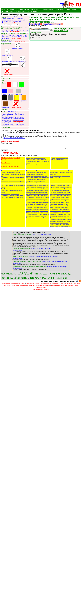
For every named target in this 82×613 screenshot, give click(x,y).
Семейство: (5, 128)
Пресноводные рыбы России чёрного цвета (36, 180)
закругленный (22, 59)
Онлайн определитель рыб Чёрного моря (47, 284)
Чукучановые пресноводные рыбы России (60, 193)
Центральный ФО (12, 17)
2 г (27, 33)
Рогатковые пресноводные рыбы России (59, 203)
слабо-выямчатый (17, 46)
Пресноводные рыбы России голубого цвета (36, 176)
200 (7, 31)
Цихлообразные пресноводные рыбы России (36, 193)
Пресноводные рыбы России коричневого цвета (37, 183)
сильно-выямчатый (7, 52)
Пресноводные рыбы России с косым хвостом (12, 198)
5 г (3, 35)
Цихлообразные (19, 114)
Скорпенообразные (7, 124)
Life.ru (72, 4)
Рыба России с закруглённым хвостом (10, 194)
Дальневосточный (7, 23)
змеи (36, 275)
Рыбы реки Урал (45, 286)
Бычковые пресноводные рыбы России (59, 213)
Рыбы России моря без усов (57, 160)
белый (15, 85)
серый (10, 98)
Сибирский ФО (16, 21)
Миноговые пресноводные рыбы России (59, 225)
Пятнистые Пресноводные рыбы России (10, 173)
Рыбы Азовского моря (57, 286)
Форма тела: (6, 78)
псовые (54, 274)
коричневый (5, 104)
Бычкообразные (6, 120)
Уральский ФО (6, 21)
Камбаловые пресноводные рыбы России (60, 227)
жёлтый (16, 98)
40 (17, 30)
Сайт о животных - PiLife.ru (41, 290)
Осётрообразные (13, 111)
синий (4, 92)
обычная (4, 41)
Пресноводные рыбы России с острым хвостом (12, 196)
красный (9, 85)
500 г (26, 35)
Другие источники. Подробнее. (14, 138)
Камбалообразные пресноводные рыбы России (37, 211)
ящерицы (66, 274)
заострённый (10, 65)
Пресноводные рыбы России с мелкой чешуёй (37, 160)
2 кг (15, 36)
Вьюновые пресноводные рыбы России (59, 201)
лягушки (26, 274)
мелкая (23, 40)
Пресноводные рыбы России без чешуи (35, 158)
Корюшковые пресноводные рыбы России (60, 222)
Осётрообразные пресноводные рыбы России (37, 186)
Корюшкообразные (18, 120)
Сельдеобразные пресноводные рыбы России (37, 194)
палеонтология (42, 278)
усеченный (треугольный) (9, 59)
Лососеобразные (19, 123)
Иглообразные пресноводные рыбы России (36, 218)
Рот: (3, 76)
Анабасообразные (7, 113)
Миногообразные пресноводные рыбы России (37, 210)
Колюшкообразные (18, 118)
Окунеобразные (6, 121)
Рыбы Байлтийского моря (68, 284)
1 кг (7, 36)
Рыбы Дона (32, 11)
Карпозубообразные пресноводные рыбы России (37, 198)
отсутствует (16, 40)
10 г (6, 35)
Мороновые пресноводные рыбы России (59, 217)
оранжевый (24, 98)
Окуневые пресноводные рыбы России (59, 223)
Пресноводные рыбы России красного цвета (36, 171)
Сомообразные (19, 124)
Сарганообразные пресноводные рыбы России (37, 191)
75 (23, 30)
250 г (21, 35)
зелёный (21, 85)
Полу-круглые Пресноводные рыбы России (60, 176)
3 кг (19, 36)
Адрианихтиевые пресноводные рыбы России (61, 188)
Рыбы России (36, 9)
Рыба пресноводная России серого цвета (35, 181)
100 (26, 30)
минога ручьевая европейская (63, 29)
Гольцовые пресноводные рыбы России (59, 218)
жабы (15, 275)
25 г (10, 35)
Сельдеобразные (7, 116)
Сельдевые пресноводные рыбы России (59, 199)
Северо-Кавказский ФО (9, 20)
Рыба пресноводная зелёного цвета (34, 175)
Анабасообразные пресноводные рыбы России (37, 188)
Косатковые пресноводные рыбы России (59, 191)
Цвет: (3, 83)
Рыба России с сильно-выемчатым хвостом (11, 189)
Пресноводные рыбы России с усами (59, 158)
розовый (10, 92)
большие (43, 275)
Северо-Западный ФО (8, 18)
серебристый (18, 92)
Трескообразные (7, 118)
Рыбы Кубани (69, 286)
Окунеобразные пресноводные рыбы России (36, 208)
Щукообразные (19, 117)
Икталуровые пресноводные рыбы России (60, 215)
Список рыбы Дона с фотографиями (54, 262)
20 (12, 30)
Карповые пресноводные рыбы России (59, 205)
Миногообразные (18, 121)
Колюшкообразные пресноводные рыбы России (37, 203)
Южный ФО (19, 18)
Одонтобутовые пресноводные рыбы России (60, 220)
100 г (17, 35)
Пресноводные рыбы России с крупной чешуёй (37, 165)
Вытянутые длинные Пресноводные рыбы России (61, 171)
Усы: (3, 81)
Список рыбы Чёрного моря (41, 235)
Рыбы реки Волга (34, 286)
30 (15, 30)
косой (23, 65)
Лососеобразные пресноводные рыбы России (37, 213)
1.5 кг (11, 36)
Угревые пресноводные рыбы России (59, 189)
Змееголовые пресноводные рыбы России (60, 196)
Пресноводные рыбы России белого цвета (36, 173)
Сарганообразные (7, 114)
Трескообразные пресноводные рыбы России (36, 201)
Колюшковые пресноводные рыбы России (60, 211)
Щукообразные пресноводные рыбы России (36, 199)
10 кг (3, 38)
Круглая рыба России (55, 178)
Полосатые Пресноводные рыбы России (10, 171)
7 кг (26, 36)
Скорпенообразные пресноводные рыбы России (37, 215)
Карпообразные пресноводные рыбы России (36, 196)
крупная (11, 41)
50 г (13, 35)
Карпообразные (18, 116)
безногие (21, 278)
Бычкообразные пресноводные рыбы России (36, 205)
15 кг (7, 38)
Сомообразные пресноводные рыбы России (36, 217)
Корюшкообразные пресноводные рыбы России (37, 206)
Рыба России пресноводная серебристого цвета (37, 178)
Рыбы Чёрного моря (62, 9)
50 (20, 30)
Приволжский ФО (22, 20)
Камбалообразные (7, 123)
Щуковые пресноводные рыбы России (59, 208)
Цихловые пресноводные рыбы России (59, 198)
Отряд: (4, 111)
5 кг (22, 36)
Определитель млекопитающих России (13, 284)
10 (9, 30)
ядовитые (7, 274)
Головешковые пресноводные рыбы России (60, 206)
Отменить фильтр (19, 23)
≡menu (4, 9)
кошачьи (8, 278)
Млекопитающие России (19, 9)
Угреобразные (18, 113)
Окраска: (4, 109)
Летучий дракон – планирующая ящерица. (43, 257)
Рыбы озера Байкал (22, 286)
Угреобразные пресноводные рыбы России (36, 189)
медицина (61, 279)
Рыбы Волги (21, 11)
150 (3, 31)
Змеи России (48, 9)
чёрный (4, 98)
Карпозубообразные (8, 117)
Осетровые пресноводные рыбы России (59, 186)
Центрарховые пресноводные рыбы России (60, 194)
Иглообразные (6, 125)
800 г (3, 36)
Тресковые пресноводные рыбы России (59, 210)
